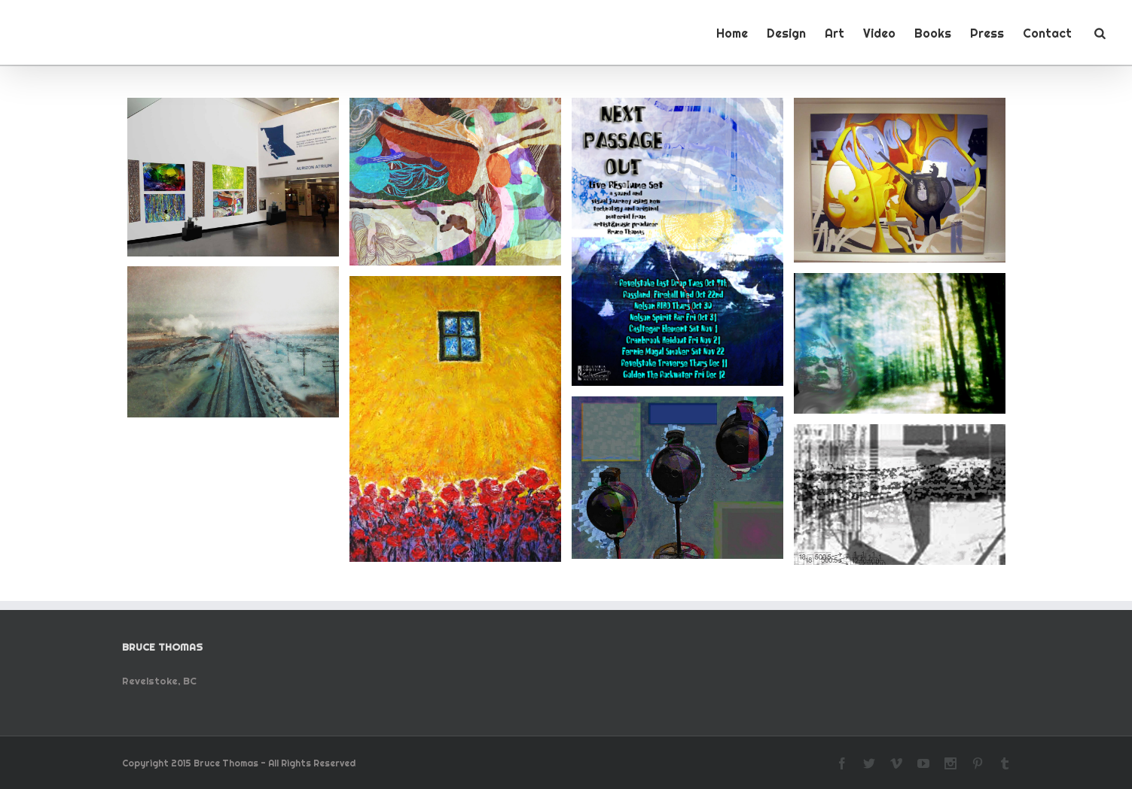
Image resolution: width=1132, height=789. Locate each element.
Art (834, 33)
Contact (1047, 33)
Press (987, 33)
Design (786, 33)
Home (732, 33)
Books (932, 33)
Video (879, 33)
